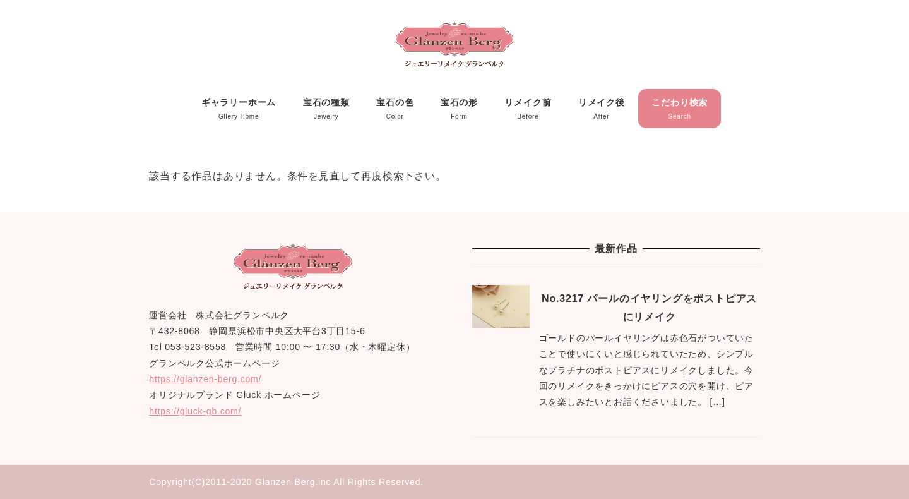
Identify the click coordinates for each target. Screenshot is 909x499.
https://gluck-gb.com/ (195, 411)
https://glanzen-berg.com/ (205, 379)
